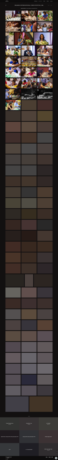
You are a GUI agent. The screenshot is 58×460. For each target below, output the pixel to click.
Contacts (51, 1)
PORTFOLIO (35, 1)
